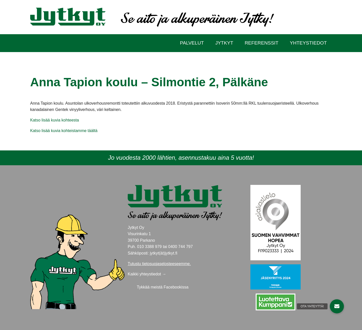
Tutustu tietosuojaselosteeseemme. (159, 264)
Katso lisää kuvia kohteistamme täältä (64, 131)
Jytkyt (224, 43)
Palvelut (192, 43)
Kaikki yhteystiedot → (147, 274)
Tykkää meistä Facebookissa (162, 287)
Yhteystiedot (308, 43)
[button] (337, 306)
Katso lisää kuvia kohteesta (54, 120)
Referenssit (261, 43)
